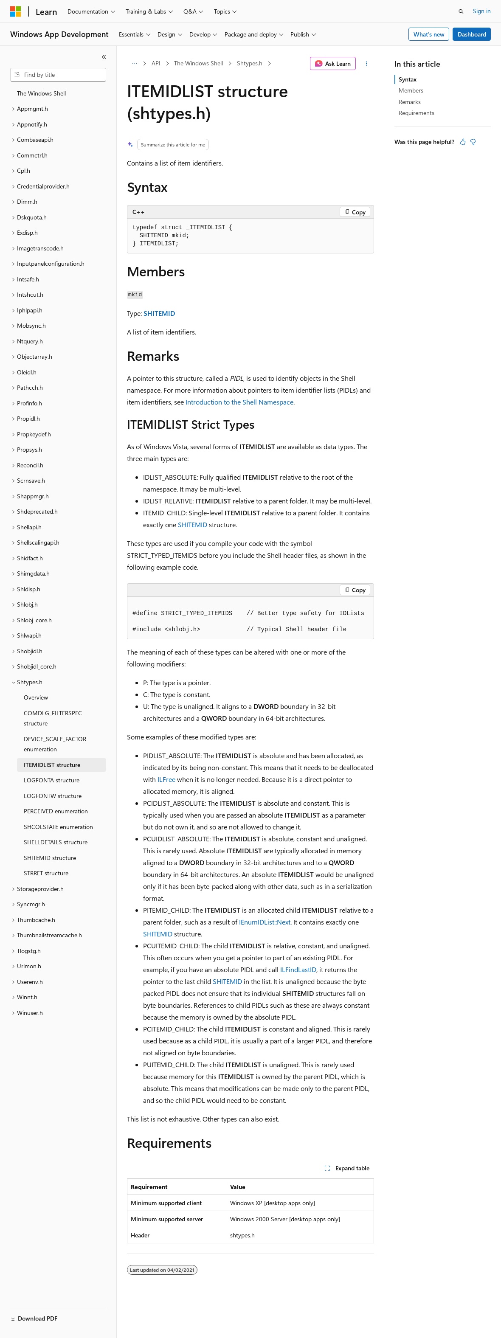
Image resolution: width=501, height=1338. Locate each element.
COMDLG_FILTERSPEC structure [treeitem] (53, 718)
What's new (429, 34)
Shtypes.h (249, 63)
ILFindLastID (298, 969)
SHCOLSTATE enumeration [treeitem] (58, 827)
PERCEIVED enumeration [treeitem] (56, 811)
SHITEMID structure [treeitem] (50, 858)
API (156, 63)
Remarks (410, 102)
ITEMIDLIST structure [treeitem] (52, 765)
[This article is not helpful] (473, 142)
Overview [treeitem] (36, 697)
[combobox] (58, 75)
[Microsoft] (15, 11)
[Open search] (461, 11)
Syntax (408, 79)
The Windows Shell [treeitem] (41, 93)
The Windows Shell (198, 63)
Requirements (416, 113)
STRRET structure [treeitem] (46, 873)
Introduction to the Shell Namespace (239, 401)
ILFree (166, 779)
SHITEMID (159, 313)
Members (411, 90)
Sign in (482, 11)
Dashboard (472, 34)
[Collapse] (104, 57)
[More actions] (366, 63)
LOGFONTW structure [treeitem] (53, 796)
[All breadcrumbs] (134, 63)
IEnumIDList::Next (264, 921)
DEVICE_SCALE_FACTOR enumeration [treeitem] (55, 744)
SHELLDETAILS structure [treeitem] (55, 842)
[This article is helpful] (463, 142)
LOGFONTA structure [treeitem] (51, 780)
